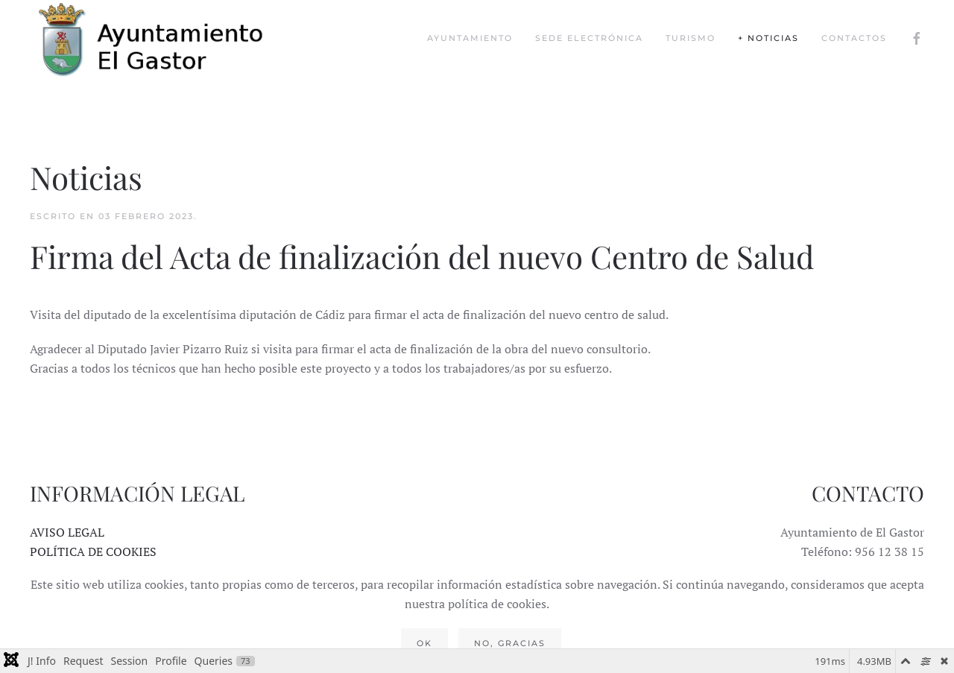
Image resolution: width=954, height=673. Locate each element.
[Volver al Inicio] (164, 38)
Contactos (854, 38)
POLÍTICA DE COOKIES (93, 551)
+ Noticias (768, 38)
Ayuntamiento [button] (470, 38)
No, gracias (510, 643)
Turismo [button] (691, 38)
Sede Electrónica (589, 38)
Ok (424, 643)
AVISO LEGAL (67, 532)
